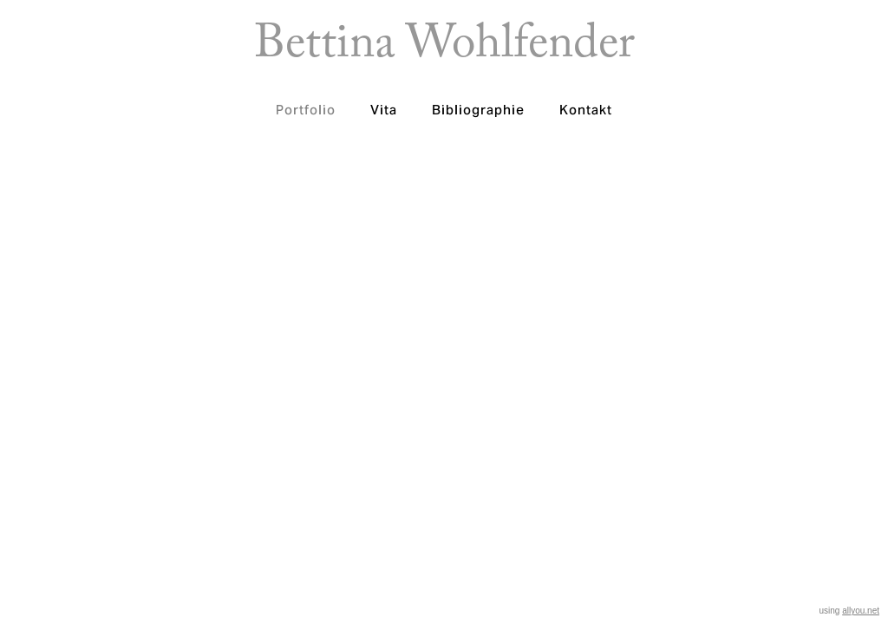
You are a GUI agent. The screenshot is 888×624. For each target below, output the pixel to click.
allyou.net (860, 610)
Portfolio (306, 109)
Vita (383, 109)
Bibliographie (478, 109)
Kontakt (585, 109)
